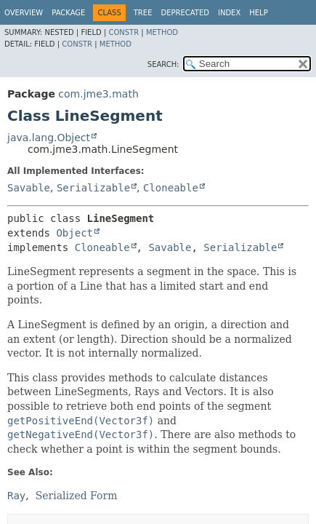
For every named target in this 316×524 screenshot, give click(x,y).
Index (229, 13)
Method (162, 32)
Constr (123, 32)
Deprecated (185, 13)
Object (74, 233)
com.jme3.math (98, 94)
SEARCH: (163, 64)
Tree (143, 13)
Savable (28, 188)
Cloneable (170, 188)
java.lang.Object (48, 137)
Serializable (93, 188)
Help (258, 13)
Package (68, 13)
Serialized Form (77, 495)
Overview (23, 13)
